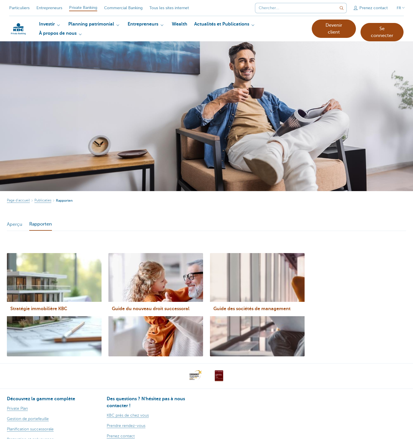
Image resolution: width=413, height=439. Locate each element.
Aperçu (14, 224)
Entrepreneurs (49, 8)
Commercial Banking (123, 8)
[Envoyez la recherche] (341, 8)
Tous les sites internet (169, 8)
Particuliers (19, 8)
